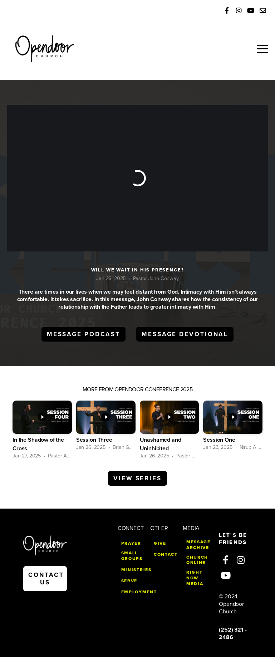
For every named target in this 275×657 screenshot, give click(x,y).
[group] (42, 430)
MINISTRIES (136, 569)
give (160, 543)
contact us (46, 578)
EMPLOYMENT (139, 591)
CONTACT (166, 554)
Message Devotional (185, 334)
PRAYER (131, 543)
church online (197, 560)
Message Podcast (83, 334)
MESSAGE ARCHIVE (198, 544)
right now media (194, 578)
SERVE (129, 580)
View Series (137, 478)
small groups (132, 555)
